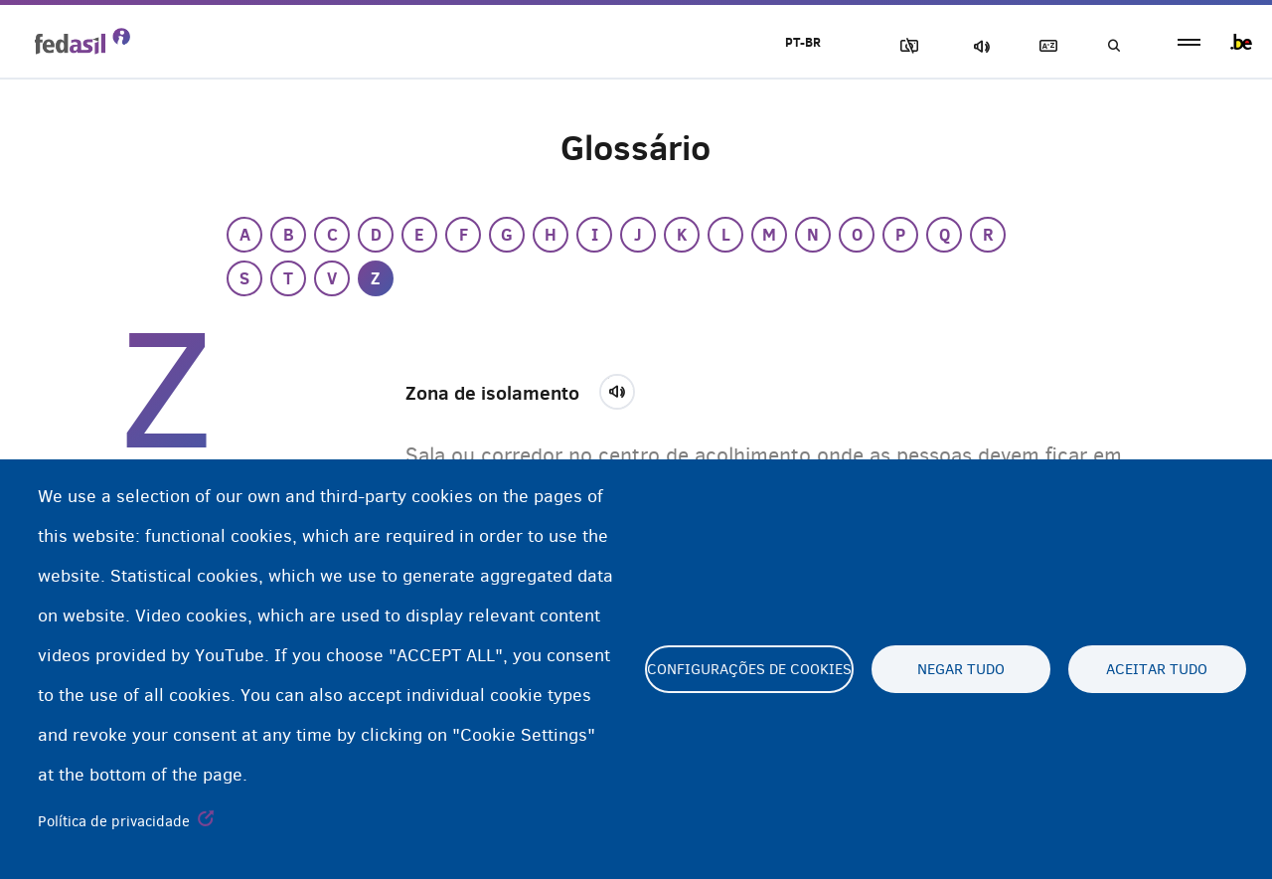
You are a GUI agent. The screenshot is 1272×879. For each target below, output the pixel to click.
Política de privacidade (114, 821)
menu (1189, 42)
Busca (1113, 46)
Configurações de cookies (749, 669)
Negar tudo (961, 669)
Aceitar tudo (1156, 669)
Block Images (905, 46)
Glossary (1044, 46)
